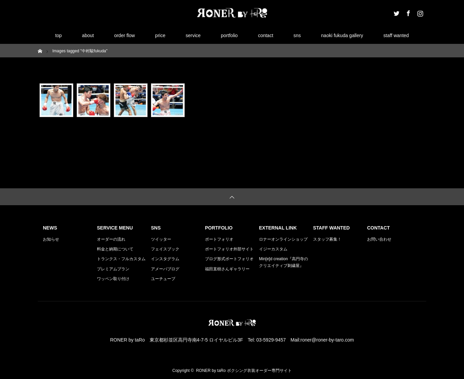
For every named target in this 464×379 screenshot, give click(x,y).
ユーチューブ (163, 278)
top (58, 35)
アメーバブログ (165, 269)
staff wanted (396, 35)
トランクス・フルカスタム (121, 258)
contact (265, 35)
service (193, 35)
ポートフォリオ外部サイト (229, 249)
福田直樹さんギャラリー (227, 269)
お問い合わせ (379, 239)
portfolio (229, 35)
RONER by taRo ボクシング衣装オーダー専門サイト (243, 370)
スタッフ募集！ (327, 239)
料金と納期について (115, 249)
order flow (124, 35)
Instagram (419, 12)
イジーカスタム (273, 249)
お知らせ (51, 239)
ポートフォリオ (219, 239)
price (160, 35)
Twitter (396, 12)
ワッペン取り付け (113, 278)
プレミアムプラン (113, 269)
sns (297, 35)
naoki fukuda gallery (342, 35)
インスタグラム (165, 258)
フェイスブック (165, 249)
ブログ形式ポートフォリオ (229, 258)
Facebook (408, 12)
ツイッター (161, 239)
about (88, 35)
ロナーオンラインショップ (283, 239)
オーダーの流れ (111, 239)
